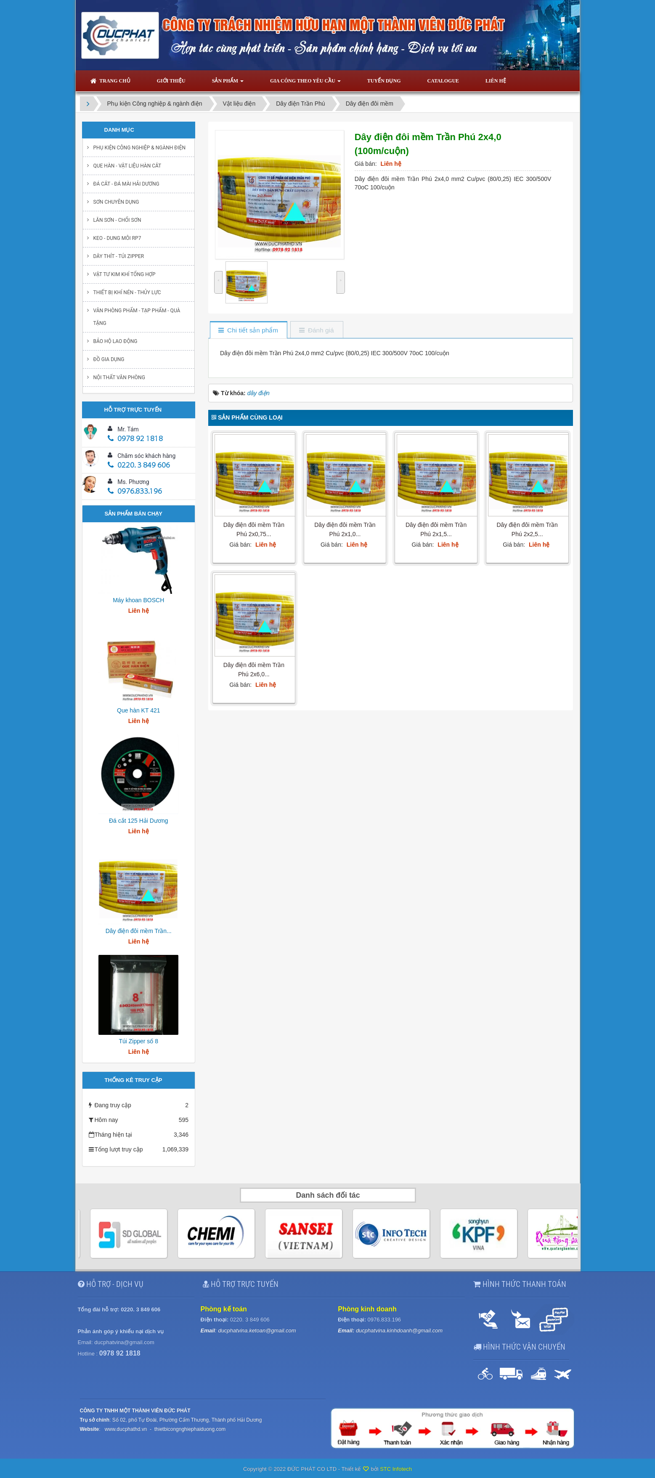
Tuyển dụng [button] (384, 81)
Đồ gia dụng (109, 359)
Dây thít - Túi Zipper (118, 256)
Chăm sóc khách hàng (146, 455)
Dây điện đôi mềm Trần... (139, 931)
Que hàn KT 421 (138, 710)
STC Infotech (396, 1469)
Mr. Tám (128, 429)
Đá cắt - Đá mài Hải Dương (126, 184)
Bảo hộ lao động (115, 341)
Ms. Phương (133, 481)
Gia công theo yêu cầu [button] (305, 83)
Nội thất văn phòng (119, 377)
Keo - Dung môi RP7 (117, 238)
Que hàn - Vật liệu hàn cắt (127, 166)
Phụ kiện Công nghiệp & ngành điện (139, 148)
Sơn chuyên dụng (116, 202)
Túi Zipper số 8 (138, 1041)
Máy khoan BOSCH (138, 600)
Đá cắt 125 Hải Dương (138, 820)
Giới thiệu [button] (171, 81)
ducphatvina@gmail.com (124, 1342)
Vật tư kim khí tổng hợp (124, 274)
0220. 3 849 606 (139, 466)
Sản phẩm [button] (228, 83)
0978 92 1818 (135, 439)
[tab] (248, 330)
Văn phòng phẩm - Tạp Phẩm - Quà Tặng (136, 317)
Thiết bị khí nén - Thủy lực (127, 292)
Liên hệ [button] (495, 81)
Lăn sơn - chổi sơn (117, 220)
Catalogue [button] (443, 81)
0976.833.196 (135, 492)
